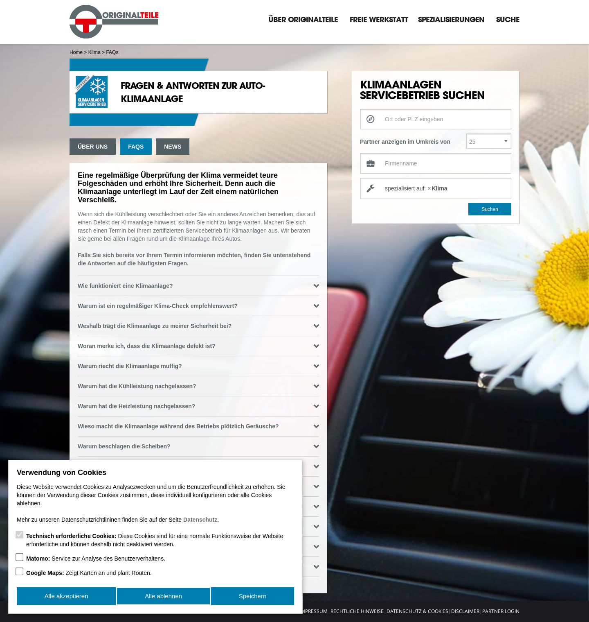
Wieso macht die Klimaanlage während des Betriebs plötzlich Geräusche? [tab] (198, 426)
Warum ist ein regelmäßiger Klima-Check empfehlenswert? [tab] (198, 306)
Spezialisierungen (451, 19)
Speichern (253, 596)
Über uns (93, 146)
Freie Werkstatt (379, 19)
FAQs (136, 146)
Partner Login (500, 611)
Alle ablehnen (163, 596)
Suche (507, 19)
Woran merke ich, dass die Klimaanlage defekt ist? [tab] (198, 346)
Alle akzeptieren (66, 596)
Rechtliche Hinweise (357, 611)
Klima (94, 52)
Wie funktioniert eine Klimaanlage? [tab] (198, 286)
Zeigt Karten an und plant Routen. (89, 574)
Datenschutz (200, 521)
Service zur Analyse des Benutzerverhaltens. (95, 560)
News (172, 146)
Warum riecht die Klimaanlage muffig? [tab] (198, 366)
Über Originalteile (303, 19)
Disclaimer (465, 611)
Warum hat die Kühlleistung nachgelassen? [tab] (198, 386)
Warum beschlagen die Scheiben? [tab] (198, 446)
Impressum (313, 611)
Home (76, 52)
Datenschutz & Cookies (417, 611)
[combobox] (435, 188)
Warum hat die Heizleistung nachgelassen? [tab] (198, 406)
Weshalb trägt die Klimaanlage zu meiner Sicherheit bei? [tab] (198, 326)
